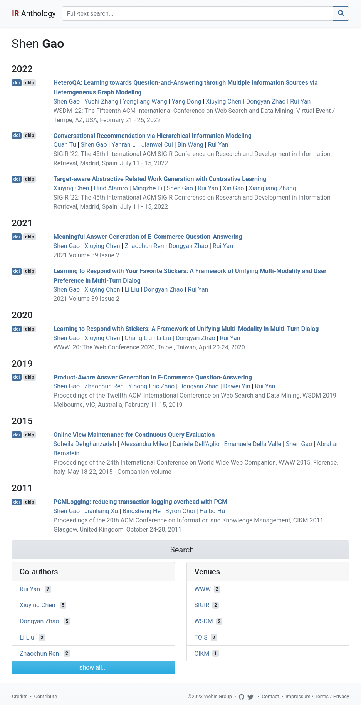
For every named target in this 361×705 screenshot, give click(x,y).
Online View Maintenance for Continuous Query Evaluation (134, 434)
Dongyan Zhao (266, 101)
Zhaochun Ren (144, 246)
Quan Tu (65, 144)
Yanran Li (124, 144)
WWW (203, 589)
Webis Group (218, 696)
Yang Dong (186, 101)
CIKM (202, 653)
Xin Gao (233, 188)
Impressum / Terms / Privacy (317, 696)
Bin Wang (190, 144)
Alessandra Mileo (144, 444)
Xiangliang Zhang (272, 188)
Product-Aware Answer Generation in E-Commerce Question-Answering (153, 377)
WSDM (204, 621)
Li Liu (131, 289)
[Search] (197, 13)
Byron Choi (180, 511)
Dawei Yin (236, 386)
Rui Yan (300, 101)
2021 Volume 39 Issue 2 (86, 255)
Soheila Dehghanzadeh (85, 444)
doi (16, 83)
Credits (19, 696)
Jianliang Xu (101, 511)
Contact (270, 696)
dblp (29, 83)
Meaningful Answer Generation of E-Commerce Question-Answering (148, 236)
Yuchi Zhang (101, 101)
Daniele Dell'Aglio (196, 444)
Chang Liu (138, 338)
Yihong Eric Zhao (151, 386)
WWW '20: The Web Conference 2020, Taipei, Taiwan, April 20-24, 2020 (149, 347)
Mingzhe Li (147, 188)
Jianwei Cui (157, 144)
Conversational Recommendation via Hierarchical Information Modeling (153, 135)
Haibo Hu (212, 511)
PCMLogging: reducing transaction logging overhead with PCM (140, 501)
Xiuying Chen (224, 101)
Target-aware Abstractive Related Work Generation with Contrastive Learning (160, 179)
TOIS (201, 637)
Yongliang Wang (145, 101)
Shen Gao (67, 101)
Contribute (45, 696)
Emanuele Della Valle (253, 444)
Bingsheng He (142, 511)
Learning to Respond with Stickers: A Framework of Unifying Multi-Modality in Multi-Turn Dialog (186, 328)
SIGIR (202, 605)
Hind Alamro (111, 188)
